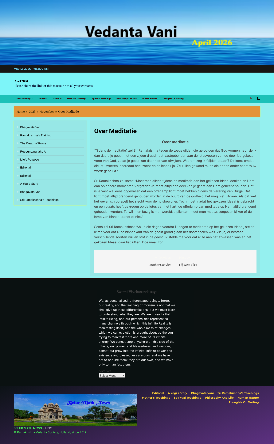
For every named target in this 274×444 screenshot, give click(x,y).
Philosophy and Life (126, 98)
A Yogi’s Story (29, 183)
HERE (49, 428)
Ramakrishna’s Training (35, 135)
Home (56, 98)
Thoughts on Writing (173, 98)
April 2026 (21, 81)
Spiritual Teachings (101, 98)
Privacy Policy (23, 98)
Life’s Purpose (29, 159)
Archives (105, 371)
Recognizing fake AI (33, 151)
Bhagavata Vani (30, 127)
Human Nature (149, 98)
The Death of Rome (33, 143)
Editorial (43, 98)
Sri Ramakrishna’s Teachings (39, 199)
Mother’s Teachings (76, 98)
